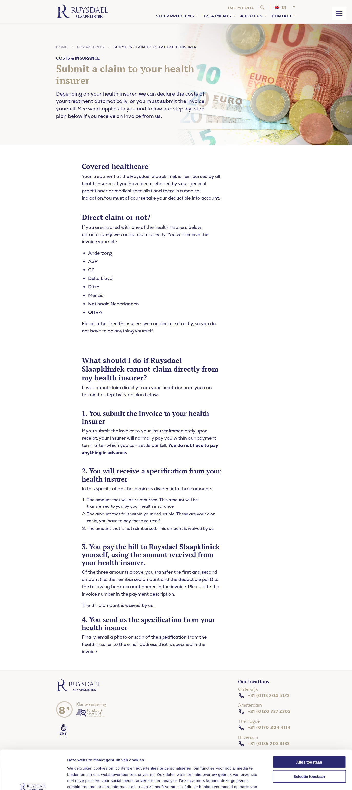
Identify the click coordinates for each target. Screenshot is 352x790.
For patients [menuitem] (241, 8)
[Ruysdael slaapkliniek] (79, 690)
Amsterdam (250, 705)
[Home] (82, 11)
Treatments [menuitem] (217, 16)
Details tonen (303, 780)
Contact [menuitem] (281, 16)
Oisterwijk (248, 689)
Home (61, 47)
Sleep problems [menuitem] (175, 16)
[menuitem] (285, 8)
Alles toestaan (309, 728)
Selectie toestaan (309, 743)
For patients (90, 47)
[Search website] (262, 8)
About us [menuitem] (251, 16)
